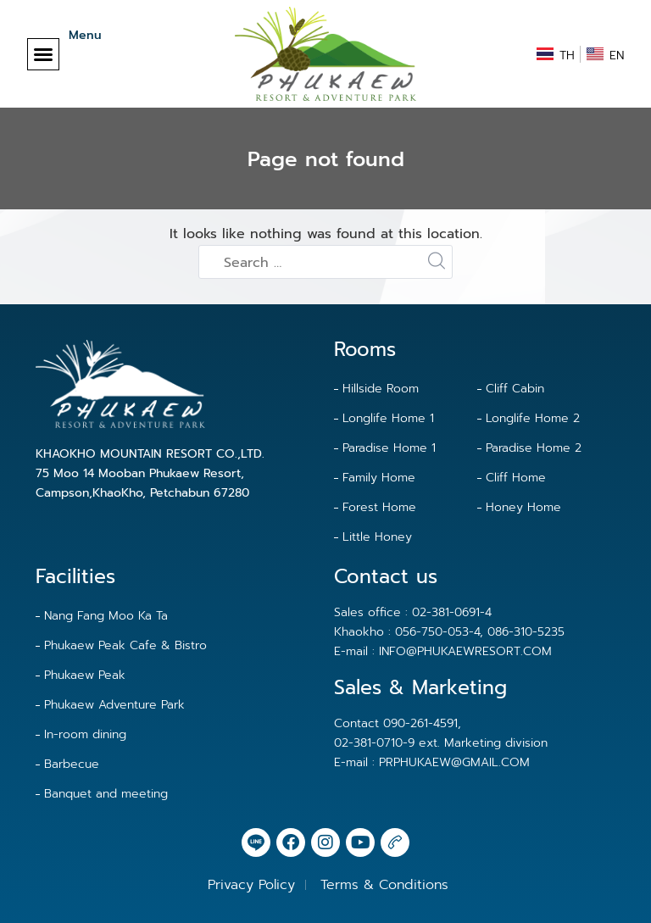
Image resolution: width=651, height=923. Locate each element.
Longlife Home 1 (388, 418)
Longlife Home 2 (533, 418)
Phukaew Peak (84, 675)
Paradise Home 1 (389, 448)
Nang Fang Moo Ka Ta (106, 616)
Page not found (326, 159)
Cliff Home (516, 478)
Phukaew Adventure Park (114, 705)
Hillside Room (380, 389)
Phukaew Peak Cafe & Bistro (125, 645)
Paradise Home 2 (533, 448)
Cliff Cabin (515, 389)
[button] (43, 54)
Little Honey (377, 537)
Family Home (378, 478)
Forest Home (379, 507)
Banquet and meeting (106, 794)
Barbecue (71, 764)
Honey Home (523, 507)
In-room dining (85, 734)
